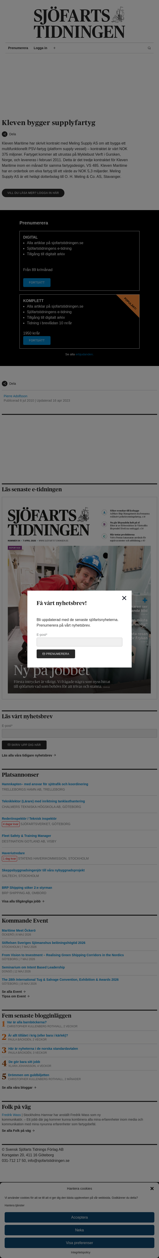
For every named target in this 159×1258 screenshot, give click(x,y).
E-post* (79, 639)
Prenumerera (55, 654)
